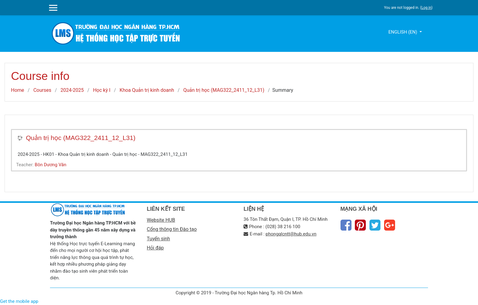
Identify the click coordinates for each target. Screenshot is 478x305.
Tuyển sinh (158, 239)
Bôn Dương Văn (50, 164)
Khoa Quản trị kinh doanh (147, 90)
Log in (426, 7)
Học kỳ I (101, 90)
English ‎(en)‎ (403, 32)
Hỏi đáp (155, 248)
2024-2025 (72, 90)
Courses (42, 90)
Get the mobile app (19, 301)
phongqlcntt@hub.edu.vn (291, 234)
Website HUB (161, 220)
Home (17, 90)
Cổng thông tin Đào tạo (172, 229)
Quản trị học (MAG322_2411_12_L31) (223, 90)
